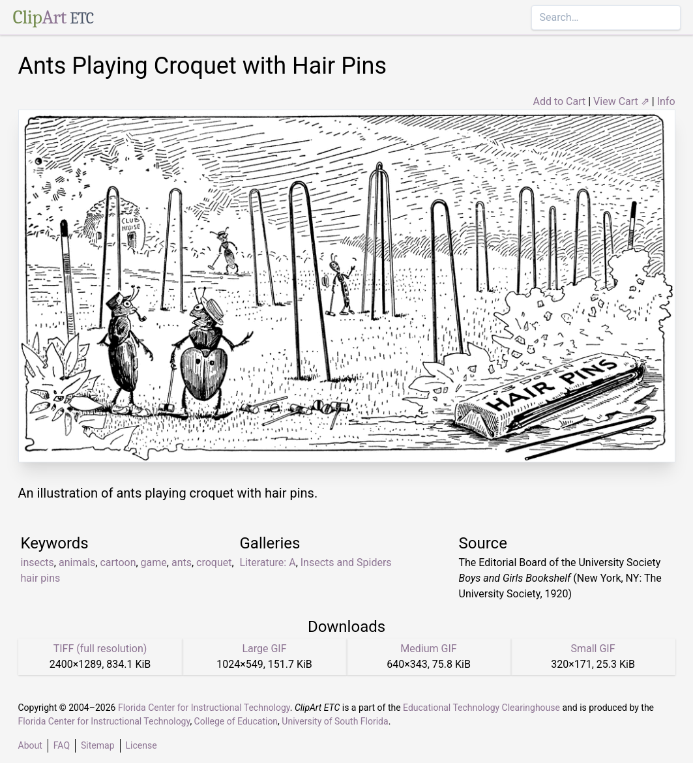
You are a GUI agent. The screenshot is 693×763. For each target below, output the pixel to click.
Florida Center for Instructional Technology (204, 707)
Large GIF (264, 648)
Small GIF (592, 648)
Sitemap (97, 745)
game (154, 562)
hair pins (41, 578)
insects (37, 562)
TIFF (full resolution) (100, 648)
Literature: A (268, 562)
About (30, 745)
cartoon (118, 562)
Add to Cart (559, 101)
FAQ (61, 745)
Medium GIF (428, 648)
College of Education (236, 721)
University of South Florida (335, 721)
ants (181, 562)
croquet (213, 562)
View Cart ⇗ (621, 101)
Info (666, 101)
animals (77, 562)
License (141, 745)
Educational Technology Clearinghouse (481, 707)
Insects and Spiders (346, 562)
